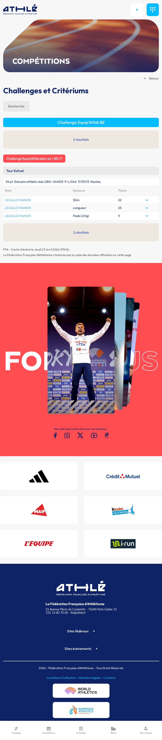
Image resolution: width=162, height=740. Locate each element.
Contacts (109, 678)
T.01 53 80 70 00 (57, 612)
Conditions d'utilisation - (63, 678)
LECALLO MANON (18, 200)
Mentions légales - (91, 678)
